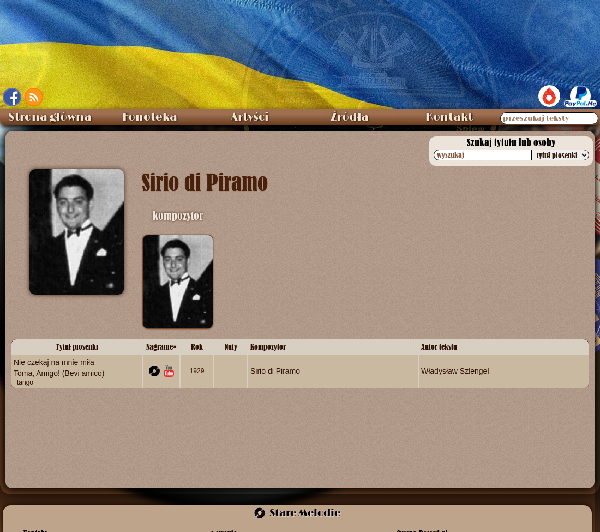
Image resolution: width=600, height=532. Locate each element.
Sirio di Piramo (275, 371)
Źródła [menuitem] (350, 117)
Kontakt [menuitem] (449, 117)
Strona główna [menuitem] (50, 117)
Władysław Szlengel (455, 371)
